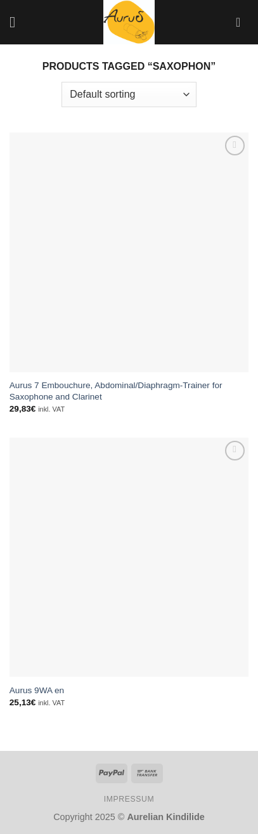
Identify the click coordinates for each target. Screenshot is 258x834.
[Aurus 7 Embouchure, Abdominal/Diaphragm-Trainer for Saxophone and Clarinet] (129, 252)
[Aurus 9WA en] (129, 557)
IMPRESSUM (129, 799)
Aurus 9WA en (37, 690)
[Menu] (17, 21)
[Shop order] (128, 94)
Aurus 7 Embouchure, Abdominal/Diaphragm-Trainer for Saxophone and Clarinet (116, 391)
